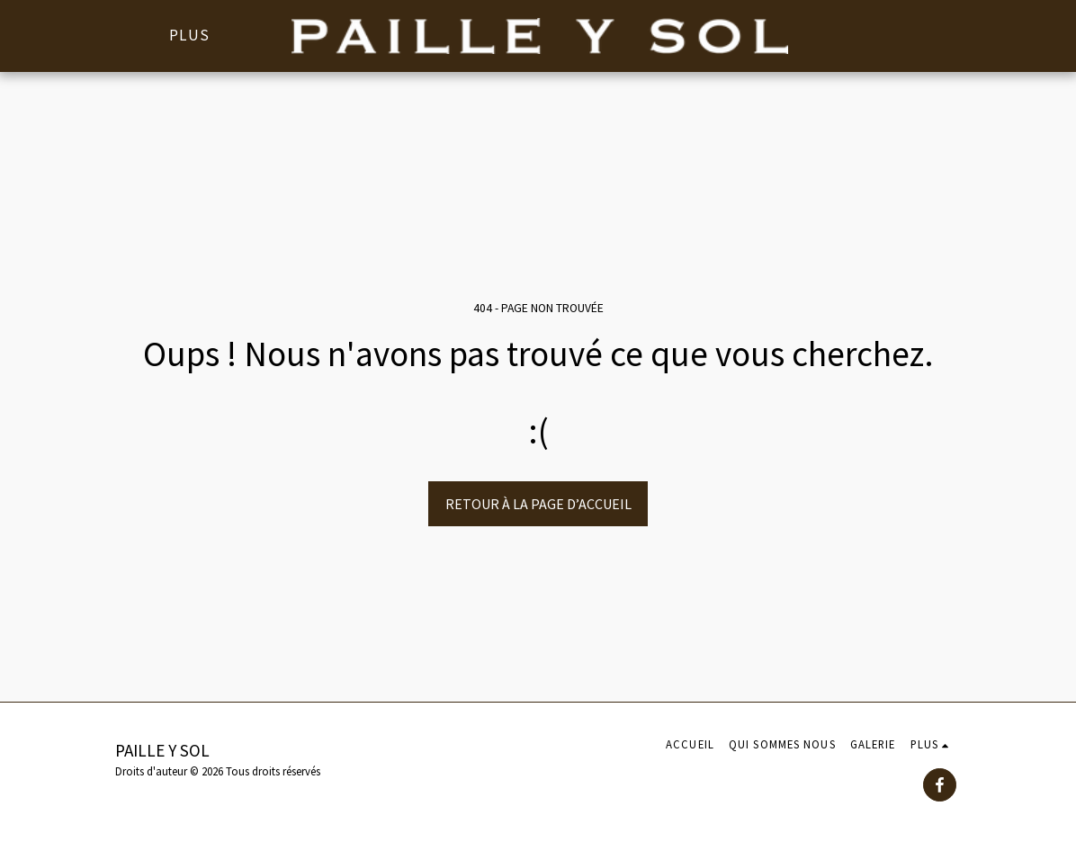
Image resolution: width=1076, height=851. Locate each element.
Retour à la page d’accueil (538, 504)
